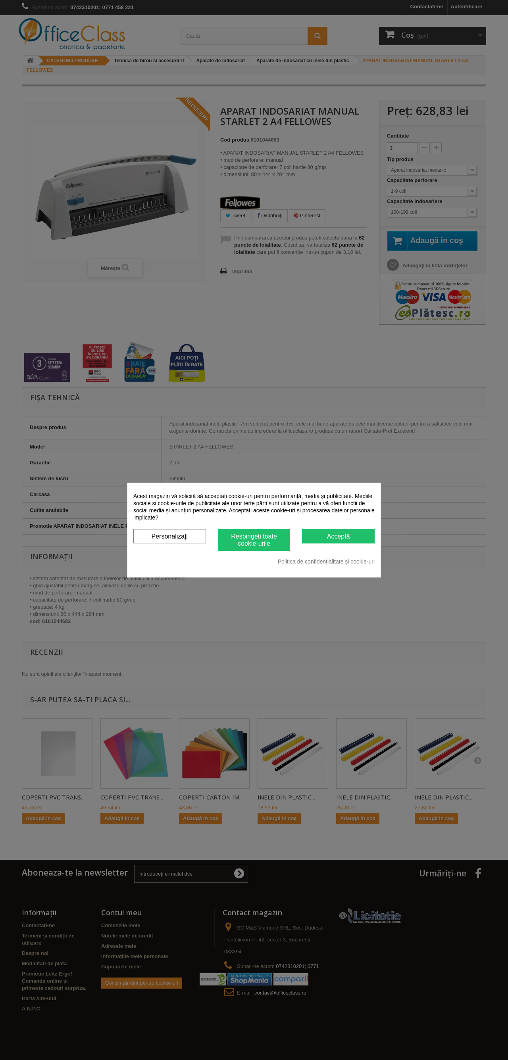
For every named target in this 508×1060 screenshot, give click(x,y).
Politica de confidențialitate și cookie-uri (326, 561)
